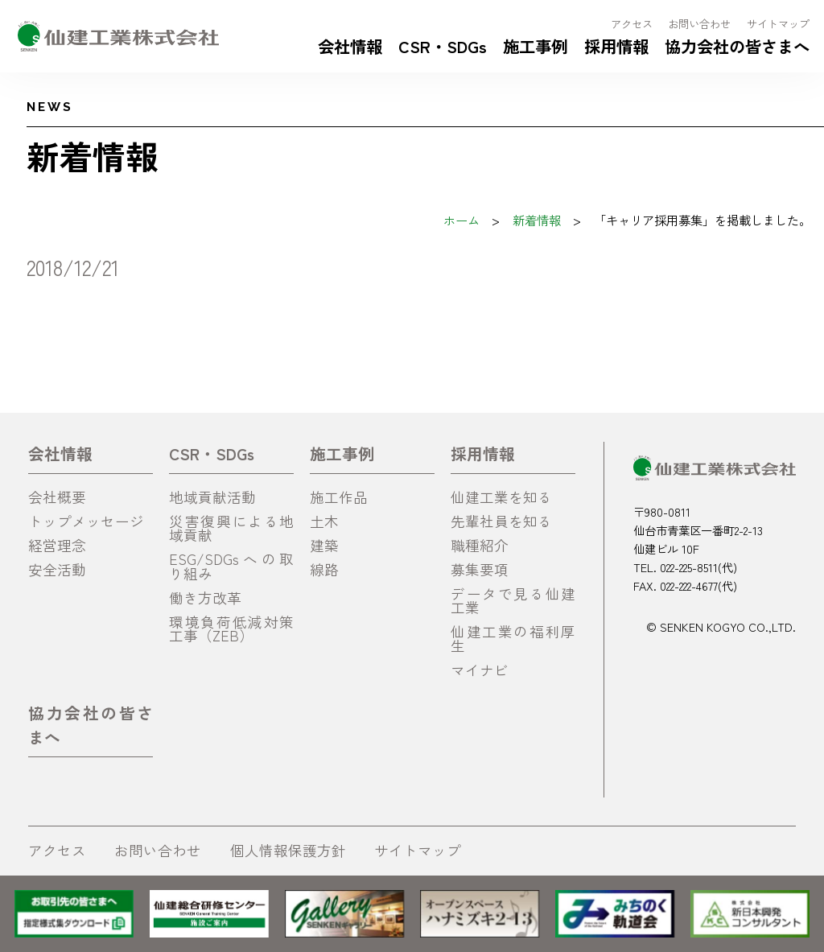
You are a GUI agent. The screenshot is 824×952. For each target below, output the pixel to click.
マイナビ (480, 670)
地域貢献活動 (212, 497)
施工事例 (535, 46)
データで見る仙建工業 (513, 600)
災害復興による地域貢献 (231, 528)
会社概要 (57, 497)
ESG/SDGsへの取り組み (231, 566)
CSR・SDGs (442, 46)
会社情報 (350, 46)
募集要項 (480, 569)
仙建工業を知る (501, 497)
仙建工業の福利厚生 (513, 638)
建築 (324, 545)
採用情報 (616, 46)
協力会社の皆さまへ (737, 46)
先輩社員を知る (501, 521)
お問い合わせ (699, 23)
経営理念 (57, 545)
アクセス (632, 23)
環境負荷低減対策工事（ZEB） (231, 629)
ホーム (461, 220)
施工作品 (339, 497)
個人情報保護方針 (288, 850)
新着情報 (537, 220)
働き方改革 (205, 597)
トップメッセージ (86, 521)
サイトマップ (778, 23)
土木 (324, 521)
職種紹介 (480, 545)
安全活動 (57, 569)
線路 (324, 569)
